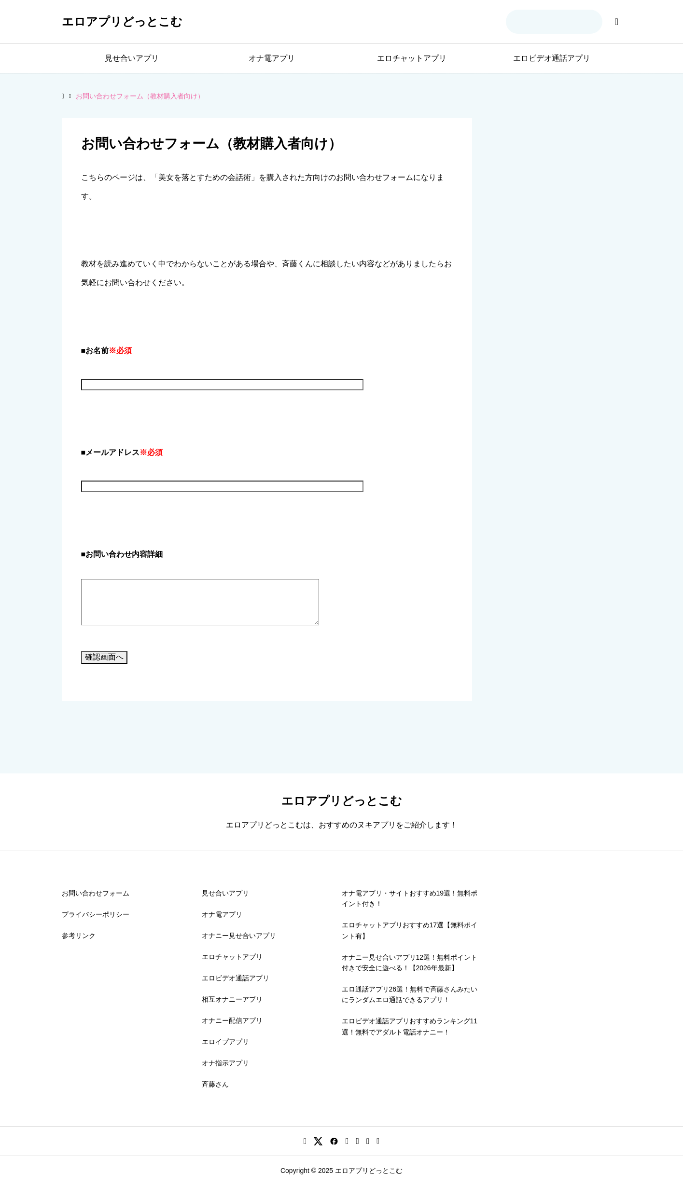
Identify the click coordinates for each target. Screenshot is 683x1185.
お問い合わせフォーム (95, 893)
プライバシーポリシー (95, 914)
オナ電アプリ (272, 58)
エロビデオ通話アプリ (551, 58)
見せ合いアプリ (132, 58)
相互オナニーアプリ (232, 999)
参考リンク (79, 935)
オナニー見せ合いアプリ (239, 935)
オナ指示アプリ (225, 1063)
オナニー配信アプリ (232, 1020)
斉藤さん (215, 1084)
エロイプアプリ (225, 1042)
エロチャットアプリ (411, 58)
